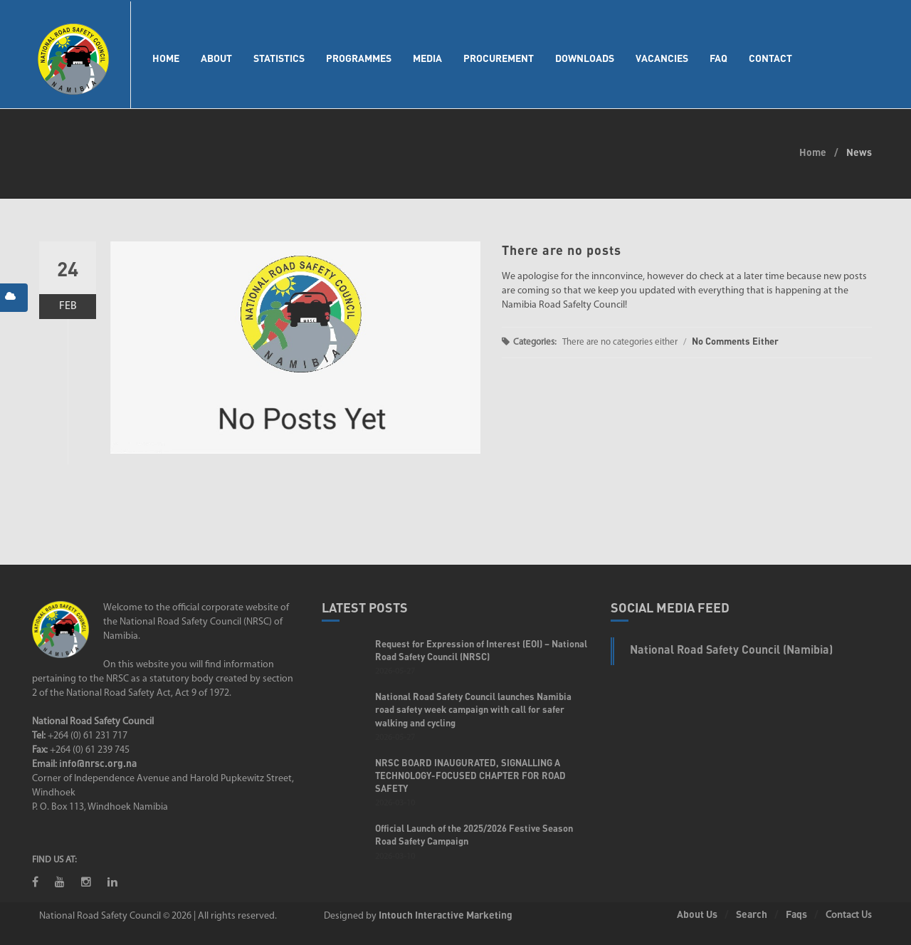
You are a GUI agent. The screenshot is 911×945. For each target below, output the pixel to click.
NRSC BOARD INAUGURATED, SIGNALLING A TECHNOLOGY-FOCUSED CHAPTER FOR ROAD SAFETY (470, 775)
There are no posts (561, 250)
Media (427, 58)
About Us (697, 914)
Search (751, 914)
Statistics (279, 58)
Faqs (796, 914)
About (216, 58)
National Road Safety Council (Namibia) (731, 649)
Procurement (498, 58)
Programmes (358, 58)
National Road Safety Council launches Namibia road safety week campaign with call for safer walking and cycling (473, 709)
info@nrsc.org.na (98, 763)
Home (165, 58)
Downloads (584, 58)
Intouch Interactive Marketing (445, 915)
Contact (770, 58)
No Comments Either (735, 341)
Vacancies (662, 58)
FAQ (718, 58)
